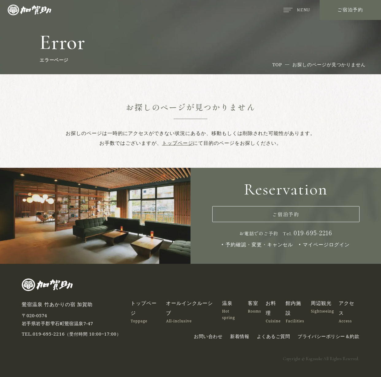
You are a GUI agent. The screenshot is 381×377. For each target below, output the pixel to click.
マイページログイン (326, 244)
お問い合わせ (208, 336)
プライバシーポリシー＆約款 (328, 336)
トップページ (177, 143)
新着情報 (239, 336)
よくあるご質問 (273, 336)
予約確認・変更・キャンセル (259, 244)
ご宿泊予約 (350, 9)
